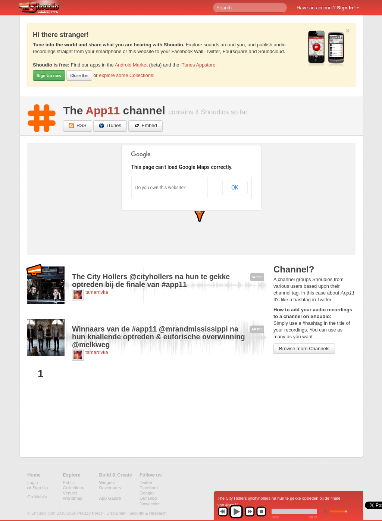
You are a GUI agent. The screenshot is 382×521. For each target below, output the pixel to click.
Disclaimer (115, 513)
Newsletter (150, 503)
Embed (145, 126)
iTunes (110, 126)
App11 (103, 110)
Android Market (131, 65)
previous (222, 511)
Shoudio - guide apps (43, 7)
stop (261, 511)
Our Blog (148, 498)
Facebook (149, 487)
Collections (73, 487)
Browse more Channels (304, 348)
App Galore (110, 498)
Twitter (146, 482)
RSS (78, 126)
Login (32, 482)
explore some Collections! (126, 75)
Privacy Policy (90, 513)
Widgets (107, 482)
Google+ (148, 492)
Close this (79, 75)
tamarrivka (96, 292)
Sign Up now (49, 75)
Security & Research (147, 513)
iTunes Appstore (198, 65)
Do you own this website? (160, 187)
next (249, 511)
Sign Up (40, 487)
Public (69, 482)
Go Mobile (37, 496)
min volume (326, 511)
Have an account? (326, 7)
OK (234, 188)
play (236, 511)
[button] (199, 213)
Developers (110, 487)
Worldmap (72, 498)
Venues (70, 492)
